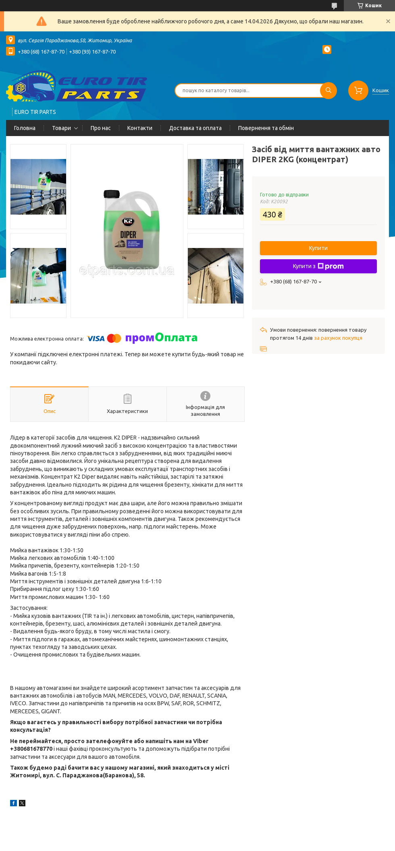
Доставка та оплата (195, 128)
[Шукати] (328, 90)
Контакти (139, 128)
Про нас (101, 128)
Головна (24, 128)
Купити (318, 248)
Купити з (318, 266)
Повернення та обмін (266, 128)
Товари (61, 128)
